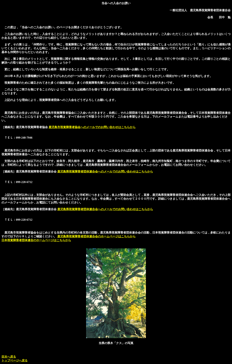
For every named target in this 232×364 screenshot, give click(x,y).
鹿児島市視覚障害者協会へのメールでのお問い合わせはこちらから (92, 127)
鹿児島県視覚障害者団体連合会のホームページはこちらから (96, 236)
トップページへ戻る (14, 360)
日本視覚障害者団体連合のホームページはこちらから (36, 240)
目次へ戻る (8, 356)
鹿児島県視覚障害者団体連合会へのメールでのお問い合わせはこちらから (105, 171)
